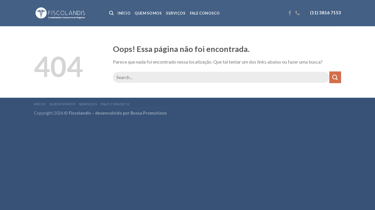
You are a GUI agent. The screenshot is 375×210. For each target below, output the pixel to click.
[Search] (111, 13)
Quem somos (148, 13)
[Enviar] (335, 77)
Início (124, 13)
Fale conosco (205, 13)
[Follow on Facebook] (290, 13)
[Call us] (297, 13)
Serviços (175, 13)
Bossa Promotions (148, 113)
